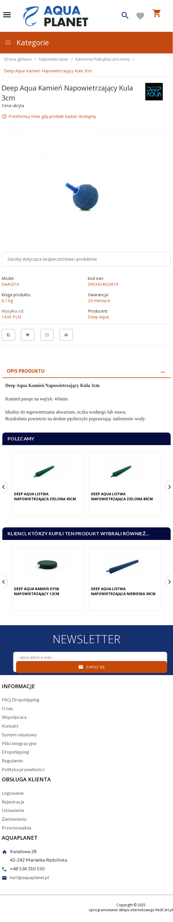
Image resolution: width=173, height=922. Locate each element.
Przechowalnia (16, 827)
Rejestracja (13, 801)
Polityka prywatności (23, 769)
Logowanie (13, 793)
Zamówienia (14, 819)
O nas (7, 708)
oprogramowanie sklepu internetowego (122, 909)
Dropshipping (15, 751)
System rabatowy (19, 734)
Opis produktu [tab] (26, 371)
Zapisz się (91, 667)
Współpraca (14, 717)
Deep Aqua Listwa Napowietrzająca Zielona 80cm (122, 496)
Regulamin (12, 760)
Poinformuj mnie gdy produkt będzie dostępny (52, 116)
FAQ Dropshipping (20, 699)
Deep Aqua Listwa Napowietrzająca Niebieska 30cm (123, 591)
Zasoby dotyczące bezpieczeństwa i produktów (52, 259)
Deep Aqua (98, 317)
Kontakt (10, 725)
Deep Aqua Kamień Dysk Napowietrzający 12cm (36, 591)
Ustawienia (13, 810)
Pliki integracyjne (19, 743)
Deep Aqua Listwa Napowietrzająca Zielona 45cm (45, 496)
